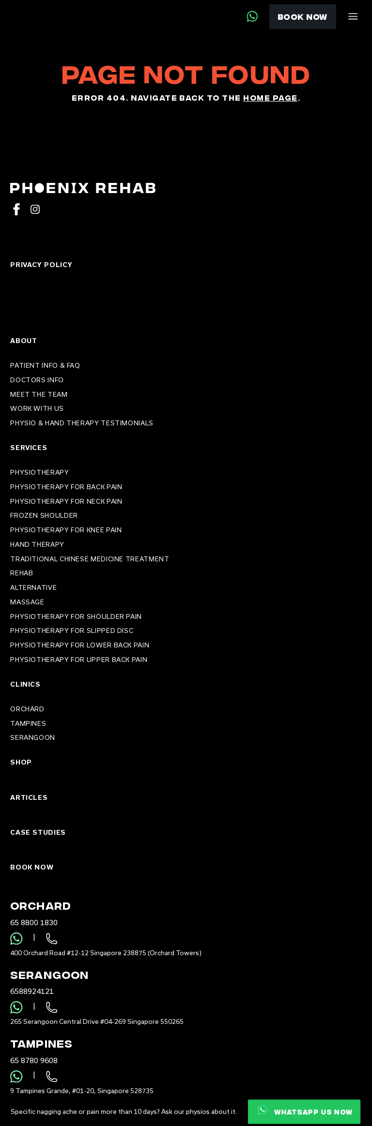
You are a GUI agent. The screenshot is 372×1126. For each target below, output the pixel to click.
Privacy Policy (41, 265)
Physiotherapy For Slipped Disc (71, 630)
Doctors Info (37, 379)
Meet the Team (38, 394)
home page (270, 97)
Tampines (28, 723)
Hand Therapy (37, 544)
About (23, 341)
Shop (21, 762)
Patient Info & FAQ (45, 365)
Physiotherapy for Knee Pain (66, 529)
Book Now (303, 16)
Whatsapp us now (304, 1109)
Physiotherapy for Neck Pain (66, 501)
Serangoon (32, 737)
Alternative (33, 587)
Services (28, 447)
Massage (27, 602)
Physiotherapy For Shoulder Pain (76, 616)
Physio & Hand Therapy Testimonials (82, 423)
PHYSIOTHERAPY (39, 472)
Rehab (21, 573)
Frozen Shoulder (44, 515)
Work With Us (37, 408)
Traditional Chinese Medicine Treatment (89, 559)
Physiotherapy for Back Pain (66, 486)
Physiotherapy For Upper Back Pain (78, 659)
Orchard (27, 709)
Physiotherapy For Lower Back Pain (79, 645)
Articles (28, 797)
